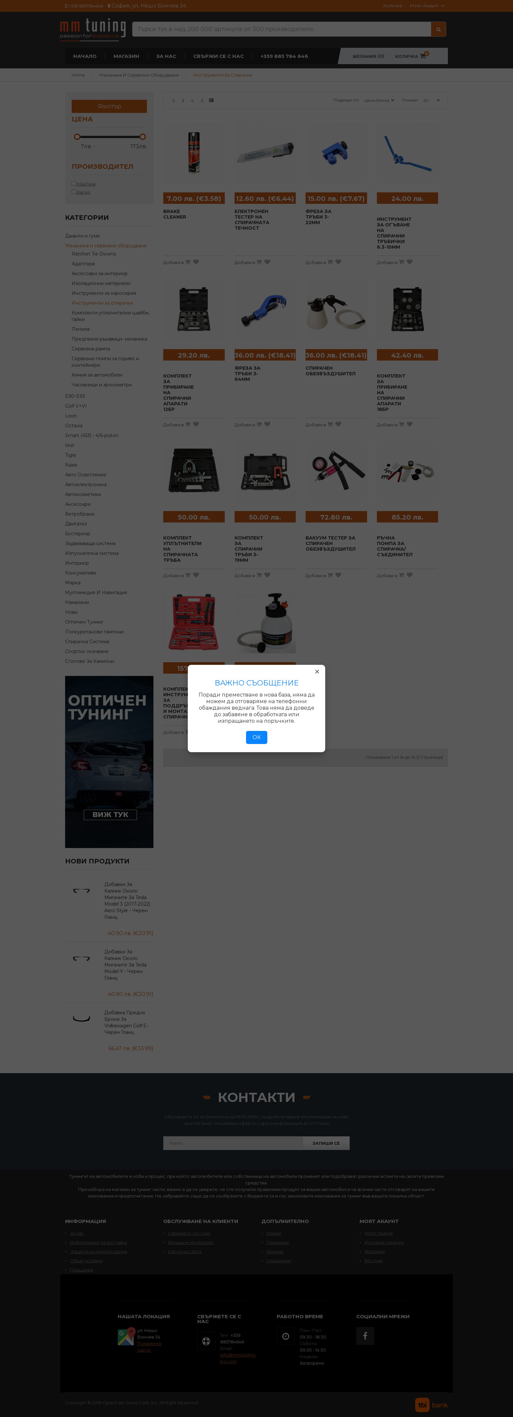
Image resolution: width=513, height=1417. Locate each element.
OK (257, 737)
